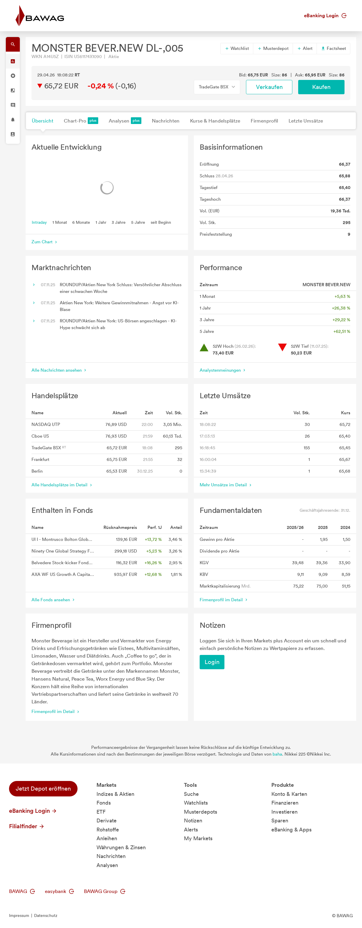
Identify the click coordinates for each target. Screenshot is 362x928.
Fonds (103, 803)
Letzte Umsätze (306, 121)
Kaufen (321, 86)
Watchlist (237, 48)
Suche (191, 794)
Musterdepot (273, 48)
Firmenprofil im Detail (224, 599)
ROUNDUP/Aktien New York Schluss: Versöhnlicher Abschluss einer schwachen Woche (121, 288)
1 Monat (59, 222)
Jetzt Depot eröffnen (43, 788)
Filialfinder (27, 826)
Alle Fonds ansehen (53, 599)
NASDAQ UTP (45, 424)
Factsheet (333, 48)
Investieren (284, 812)
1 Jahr (101, 222)
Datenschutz (45, 915)
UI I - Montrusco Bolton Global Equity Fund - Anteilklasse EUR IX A (62, 539)
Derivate (106, 820)
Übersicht (42, 121)
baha (277, 754)
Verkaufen (269, 86)
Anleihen (106, 838)
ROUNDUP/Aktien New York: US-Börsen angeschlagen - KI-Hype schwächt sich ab (118, 324)
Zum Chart (44, 241)
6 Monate (81, 222)
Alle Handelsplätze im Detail (62, 484)
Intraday (39, 222)
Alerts (191, 829)
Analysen (125, 120)
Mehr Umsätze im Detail (226, 484)
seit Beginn (161, 222)
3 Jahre (119, 222)
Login (212, 661)
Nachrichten (166, 121)
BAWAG (22, 891)
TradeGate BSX (48, 447)
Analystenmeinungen (223, 370)
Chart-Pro (81, 120)
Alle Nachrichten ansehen (59, 370)
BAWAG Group (104, 891)
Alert (304, 48)
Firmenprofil (264, 121)
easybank (59, 891)
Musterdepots (200, 812)
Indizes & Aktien (115, 794)
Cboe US (40, 436)
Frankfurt (40, 459)
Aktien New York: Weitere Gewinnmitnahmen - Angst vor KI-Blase (119, 306)
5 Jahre (138, 222)
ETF (101, 812)
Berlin (37, 471)
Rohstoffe (107, 829)
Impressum (19, 915)
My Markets (198, 838)
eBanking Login (325, 15)
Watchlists (196, 803)
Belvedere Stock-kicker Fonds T (62, 562)
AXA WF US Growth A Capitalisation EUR (62, 574)
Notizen (193, 820)
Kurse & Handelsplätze (215, 121)
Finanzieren (284, 803)
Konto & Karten (289, 794)
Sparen (279, 820)
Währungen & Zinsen (121, 847)
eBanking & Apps (291, 829)
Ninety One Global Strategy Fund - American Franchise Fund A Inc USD (62, 551)
